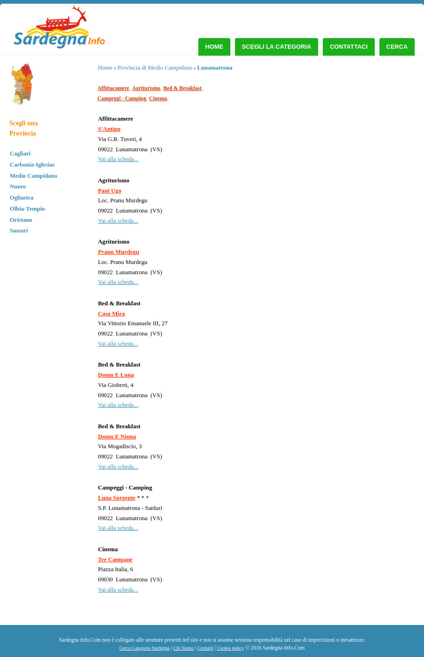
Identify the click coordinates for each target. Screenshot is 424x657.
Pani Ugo (109, 190)
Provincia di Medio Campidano (154, 67)
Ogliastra (21, 197)
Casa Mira (111, 313)
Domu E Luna (116, 375)
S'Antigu (109, 129)
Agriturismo (146, 88)
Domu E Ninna (117, 436)
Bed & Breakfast (182, 88)
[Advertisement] (343, 132)
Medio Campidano (33, 176)
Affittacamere (113, 88)
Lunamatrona (215, 67)
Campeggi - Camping (122, 98)
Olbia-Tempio (27, 209)
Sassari (19, 230)
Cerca (397, 46)
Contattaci (349, 46)
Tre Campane (115, 559)
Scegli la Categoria (277, 46)
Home (214, 46)
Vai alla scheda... (118, 159)
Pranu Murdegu (118, 252)
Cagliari (20, 153)
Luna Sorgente (117, 498)
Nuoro (18, 186)
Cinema (158, 98)
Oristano (21, 220)
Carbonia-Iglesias (32, 164)
